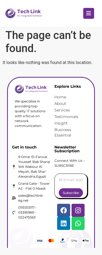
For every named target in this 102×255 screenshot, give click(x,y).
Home (60, 97)
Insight (61, 123)
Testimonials (66, 116)
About (60, 103)
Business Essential (62, 132)
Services (62, 110)
